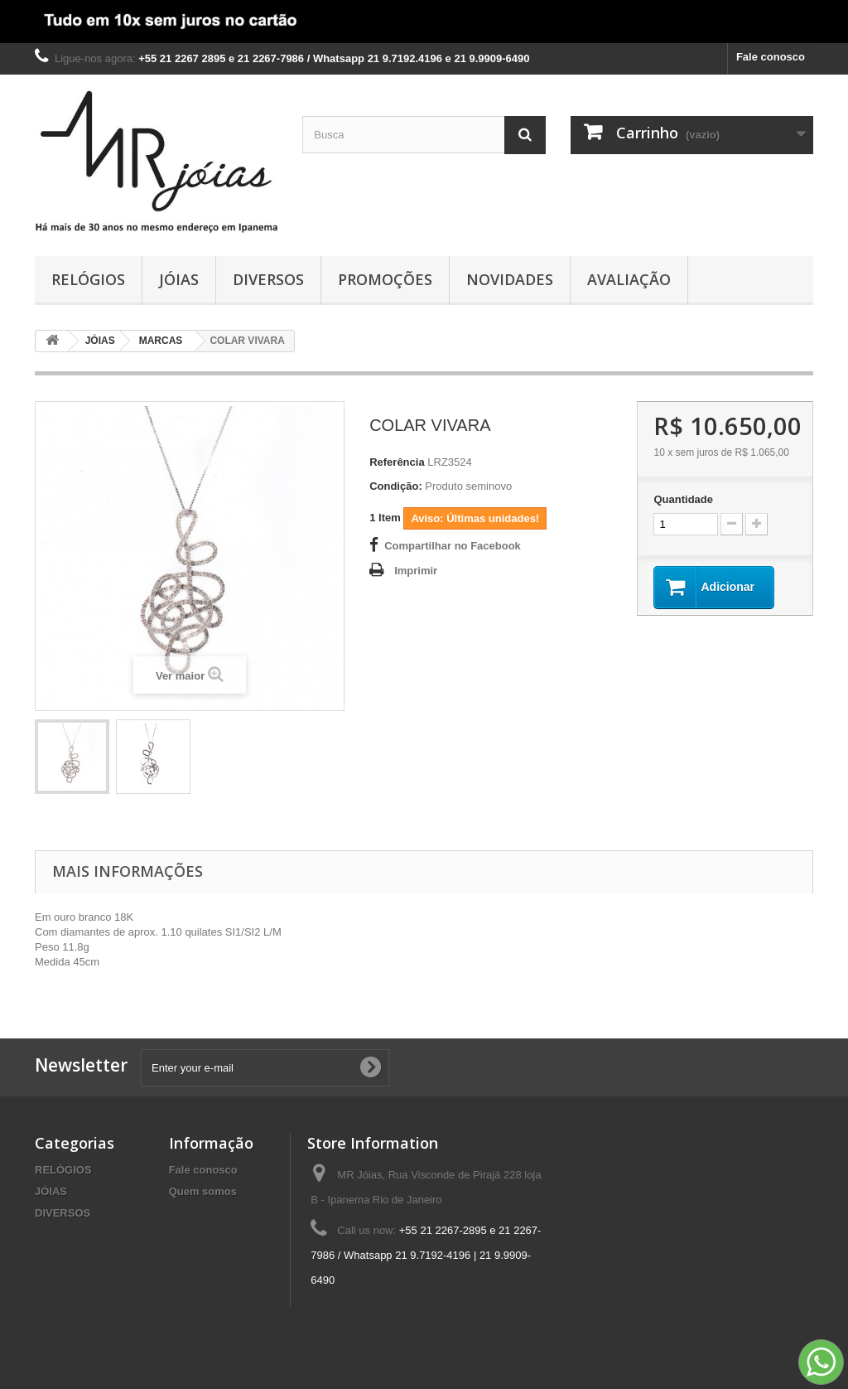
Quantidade (683, 499)
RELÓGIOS (88, 279)
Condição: (395, 486)
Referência (396, 462)
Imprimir (415, 570)
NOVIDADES (509, 279)
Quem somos (203, 1191)
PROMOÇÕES (385, 279)
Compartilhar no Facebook (452, 546)
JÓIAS (179, 279)
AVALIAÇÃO (629, 279)
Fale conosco (770, 57)
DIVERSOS (268, 279)
